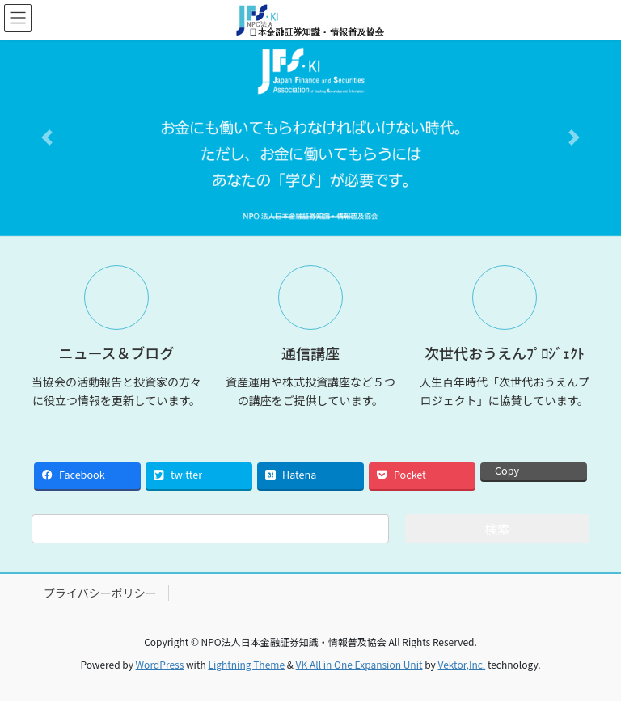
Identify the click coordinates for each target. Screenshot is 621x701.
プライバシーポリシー (100, 593)
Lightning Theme (246, 664)
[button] (46, 138)
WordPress (160, 664)
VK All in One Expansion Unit (359, 664)
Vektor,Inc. (461, 664)
